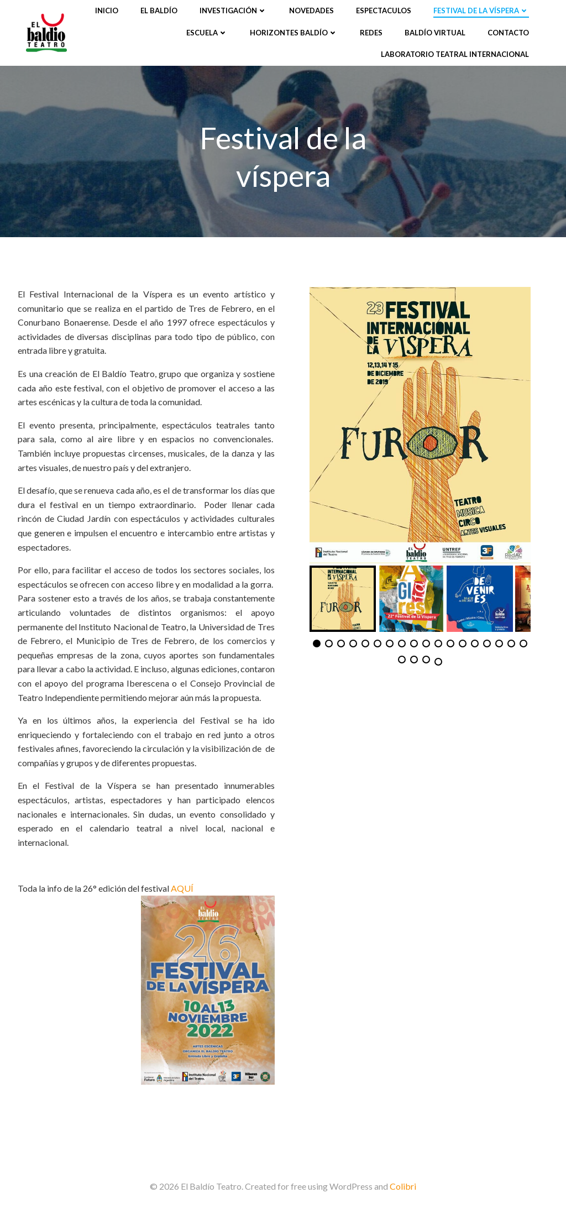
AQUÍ (182, 888)
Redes (371, 32)
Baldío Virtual (435, 32)
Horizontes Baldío (294, 32)
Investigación (233, 10)
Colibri (403, 1186)
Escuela (207, 32)
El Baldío (158, 10)
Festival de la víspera (481, 10)
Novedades (311, 10)
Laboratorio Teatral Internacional (455, 54)
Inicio (106, 10)
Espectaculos (383, 10)
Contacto (508, 32)
